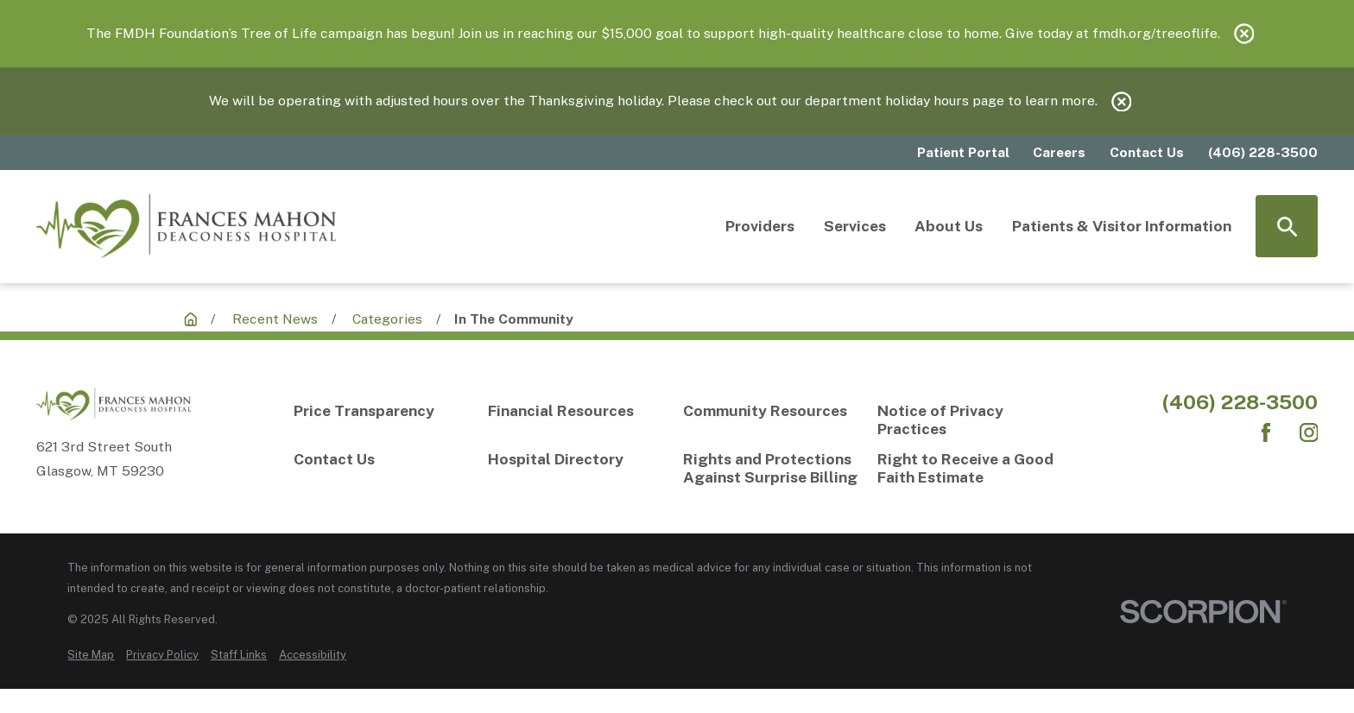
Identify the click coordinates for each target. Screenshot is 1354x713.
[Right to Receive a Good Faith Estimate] (968, 468)
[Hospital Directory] (579, 459)
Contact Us (1147, 152)
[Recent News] (191, 319)
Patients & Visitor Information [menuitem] (1121, 226)
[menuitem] (90, 655)
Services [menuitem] (855, 226)
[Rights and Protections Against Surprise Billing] (774, 468)
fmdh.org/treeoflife (1155, 33)
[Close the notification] (1244, 33)
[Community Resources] (774, 410)
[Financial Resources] (579, 410)
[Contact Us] (385, 459)
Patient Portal (963, 152)
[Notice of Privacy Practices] (968, 419)
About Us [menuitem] (948, 226)
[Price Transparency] (385, 410)
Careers (1059, 152)
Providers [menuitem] (759, 226)
